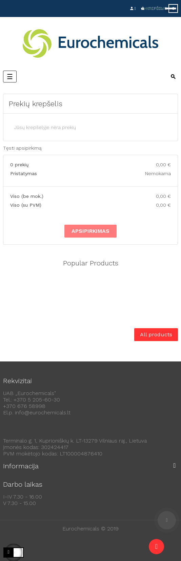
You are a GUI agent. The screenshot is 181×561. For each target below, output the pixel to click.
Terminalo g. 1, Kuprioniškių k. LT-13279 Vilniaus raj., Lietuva (75, 440)
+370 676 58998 (24, 406)
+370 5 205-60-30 (37, 399)
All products (156, 334)
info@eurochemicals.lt (43, 412)
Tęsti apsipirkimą (22, 148)
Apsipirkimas (90, 231)
